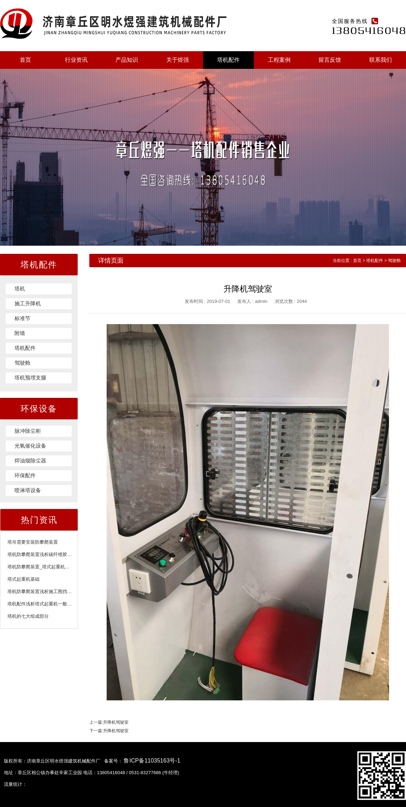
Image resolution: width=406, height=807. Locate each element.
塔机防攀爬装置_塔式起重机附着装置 (45, 566)
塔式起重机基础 (23, 579)
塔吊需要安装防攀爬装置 (32, 542)
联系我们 (380, 60)
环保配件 (25, 475)
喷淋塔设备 (27, 490)
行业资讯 (76, 60)
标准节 (22, 318)
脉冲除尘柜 (27, 431)
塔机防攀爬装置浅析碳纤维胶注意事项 (46, 554)
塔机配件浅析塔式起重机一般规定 (41, 603)
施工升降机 (27, 303)
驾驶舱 (22, 363)
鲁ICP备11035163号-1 (152, 761)
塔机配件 (228, 60)
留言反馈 (329, 60)
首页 (25, 60)
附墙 (19, 333)
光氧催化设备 (30, 446)
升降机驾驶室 (116, 722)
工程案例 (279, 60)
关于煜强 (177, 60)
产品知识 (126, 60)
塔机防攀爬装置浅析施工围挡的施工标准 (48, 591)
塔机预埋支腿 (30, 378)
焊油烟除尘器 (30, 461)
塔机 (19, 289)
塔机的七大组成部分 (28, 616)
